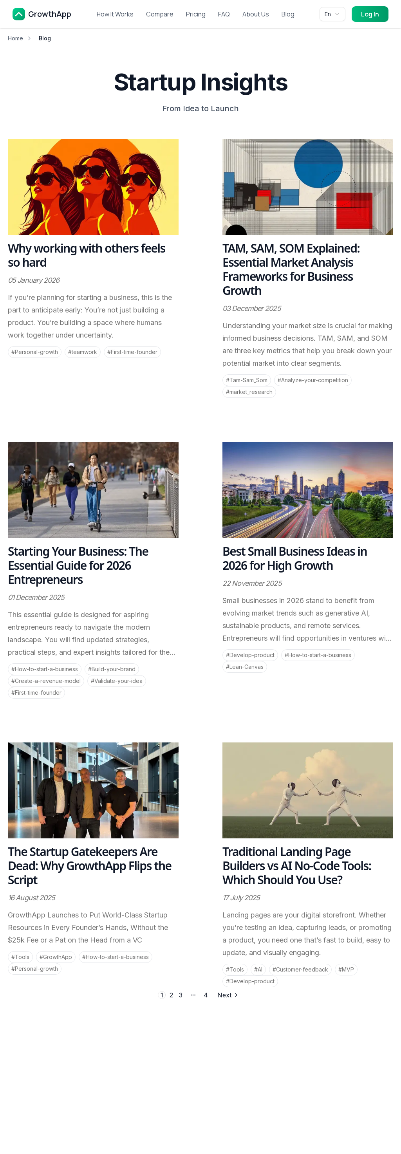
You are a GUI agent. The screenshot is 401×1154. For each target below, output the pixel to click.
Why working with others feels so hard (86, 255)
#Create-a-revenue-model (46, 680)
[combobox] (332, 14)
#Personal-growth (34, 352)
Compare (159, 14)
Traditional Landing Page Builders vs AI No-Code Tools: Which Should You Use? (296, 865)
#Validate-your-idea (117, 680)
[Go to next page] (227, 995)
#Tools (20, 957)
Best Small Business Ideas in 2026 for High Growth (294, 558)
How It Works (115, 14)
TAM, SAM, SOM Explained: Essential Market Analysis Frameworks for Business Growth (290, 269)
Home (15, 38)
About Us (255, 14)
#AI (258, 969)
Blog (288, 14)
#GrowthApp (56, 957)
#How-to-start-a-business (44, 669)
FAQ (224, 14)
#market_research (249, 391)
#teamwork (82, 352)
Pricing (196, 14)
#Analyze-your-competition (313, 380)
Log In (370, 14)
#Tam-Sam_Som (246, 380)
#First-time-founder (132, 352)
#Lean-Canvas (245, 666)
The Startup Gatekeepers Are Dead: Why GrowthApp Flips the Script (90, 865)
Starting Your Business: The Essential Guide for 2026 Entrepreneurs (78, 565)
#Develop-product (250, 655)
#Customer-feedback (300, 969)
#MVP (346, 969)
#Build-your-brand (111, 669)
